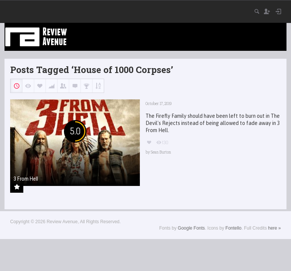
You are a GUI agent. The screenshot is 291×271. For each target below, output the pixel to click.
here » (274, 228)
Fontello (234, 228)
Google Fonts (191, 228)
